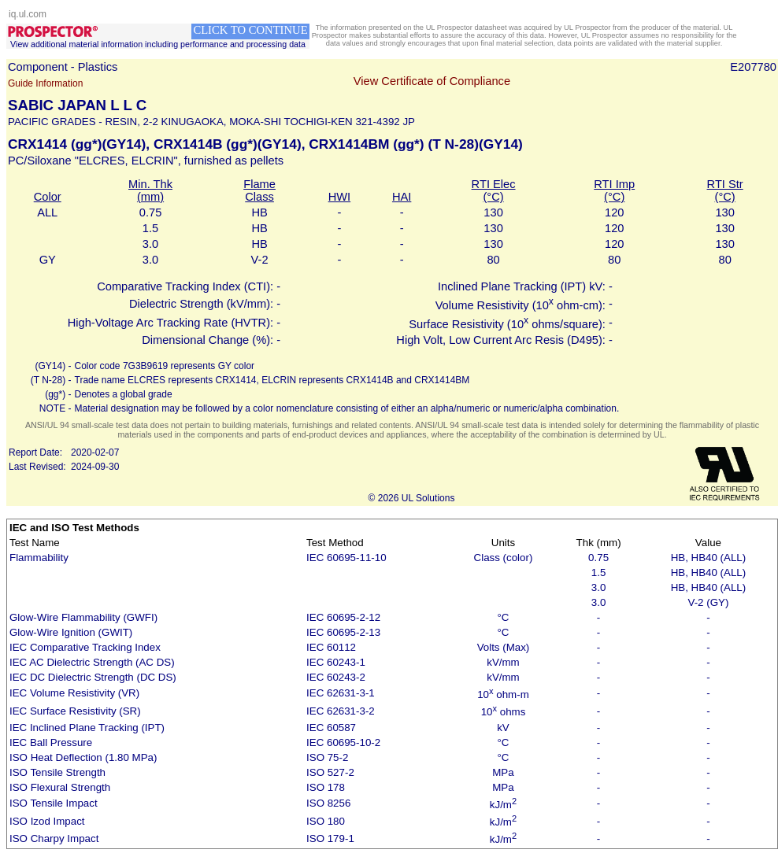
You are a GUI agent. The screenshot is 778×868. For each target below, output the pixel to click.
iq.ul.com (27, 14)
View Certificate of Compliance (432, 81)
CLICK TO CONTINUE (250, 30)
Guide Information (45, 83)
